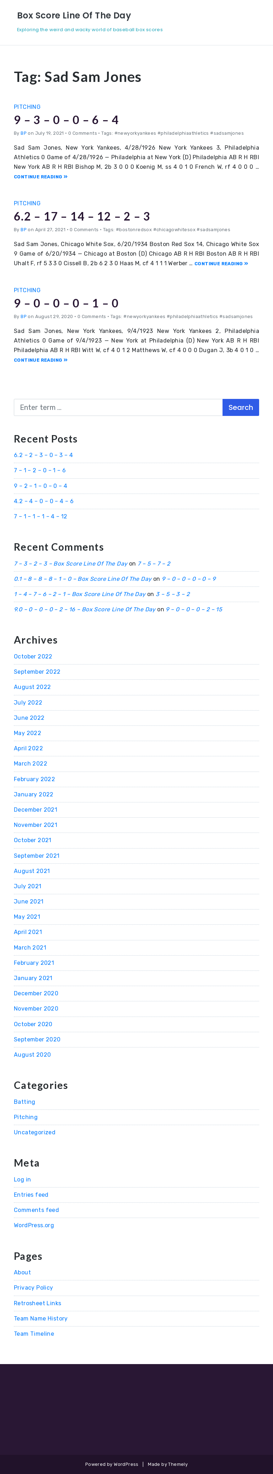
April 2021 (28, 932)
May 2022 (27, 733)
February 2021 (34, 963)
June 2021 (29, 901)
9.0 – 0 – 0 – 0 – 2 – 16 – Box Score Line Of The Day (85, 609)
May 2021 (27, 916)
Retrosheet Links (37, 1303)
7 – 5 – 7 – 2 (154, 563)
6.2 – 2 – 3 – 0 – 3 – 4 (43, 455)
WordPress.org (34, 1225)
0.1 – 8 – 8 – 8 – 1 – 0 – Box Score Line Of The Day (82, 578)
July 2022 (28, 702)
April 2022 (28, 748)
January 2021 (33, 978)
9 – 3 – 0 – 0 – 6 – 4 (66, 120)
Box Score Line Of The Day (74, 15)
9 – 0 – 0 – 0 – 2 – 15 (194, 609)
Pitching (27, 107)
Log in (22, 1179)
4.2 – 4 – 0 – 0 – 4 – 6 (44, 501)
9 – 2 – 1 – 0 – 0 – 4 (40, 486)
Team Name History (41, 1318)
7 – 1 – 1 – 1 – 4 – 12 (41, 516)
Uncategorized (34, 1132)
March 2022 (30, 763)
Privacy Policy (33, 1287)
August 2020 (32, 1054)
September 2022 (37, 671)
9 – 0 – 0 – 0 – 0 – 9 (188, 578)
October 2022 (33, 656)
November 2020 (36, 1008)
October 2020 (33, 1024)
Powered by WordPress (112, 1464)
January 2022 (34, 794)
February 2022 (34, 779)
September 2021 (37, 855)
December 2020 (36, 993)
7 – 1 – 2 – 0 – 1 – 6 (40, 470)
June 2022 (29, 717)
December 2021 (35, 809)
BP (24, 133)
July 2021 (28, 886)
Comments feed (36, 1210)
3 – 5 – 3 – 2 (172, 594)
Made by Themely (168, 1464)
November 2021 (35, 825)
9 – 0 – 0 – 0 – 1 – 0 (66, 303)
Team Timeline (34, 1333)
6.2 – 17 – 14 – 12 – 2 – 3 (82, 216)
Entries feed (31, 1194)
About (22, 1272)
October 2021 (33, 840)
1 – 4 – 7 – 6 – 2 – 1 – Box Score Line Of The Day (80, 594)
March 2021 (30, 947)
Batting (25, 1101)
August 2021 (32, 871)
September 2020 (37, 1039)
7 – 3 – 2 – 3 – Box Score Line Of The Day (70, 563)
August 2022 (32, 687)
